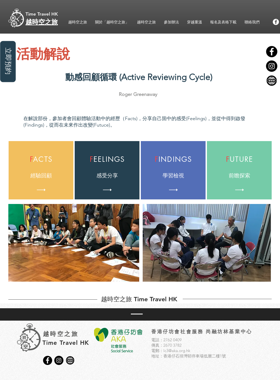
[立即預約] (8, 61)
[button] (73, 243)
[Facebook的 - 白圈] (276, 22)
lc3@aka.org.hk (176, 350)
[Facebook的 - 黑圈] (271, 51)
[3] (271, 80)
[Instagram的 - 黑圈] (271, 66)
